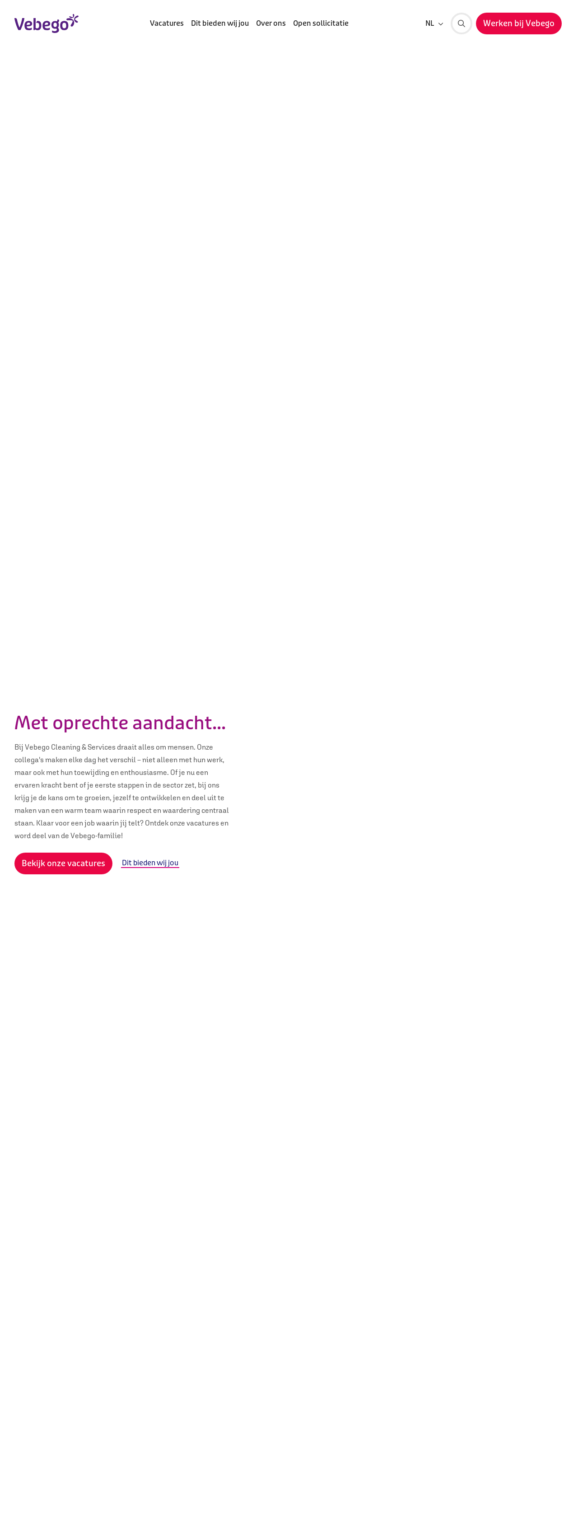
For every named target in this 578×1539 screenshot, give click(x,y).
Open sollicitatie (321, 23)
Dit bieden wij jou (220, 23)
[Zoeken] (461, 23)
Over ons (271, 23)
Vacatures (167, 23)
